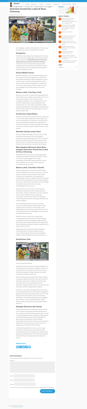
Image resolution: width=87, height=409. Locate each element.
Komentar (12, 360)
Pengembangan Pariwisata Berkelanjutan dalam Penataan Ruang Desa (69, 48)
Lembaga (48, 4)
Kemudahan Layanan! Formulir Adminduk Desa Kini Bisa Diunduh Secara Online (69, 37)
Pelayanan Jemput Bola (67, 31)
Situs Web (12, 384)
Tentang (41, 4)
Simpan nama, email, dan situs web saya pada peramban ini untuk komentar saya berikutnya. (32, 387)
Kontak (74, 4)
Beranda (27, 4)
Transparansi (56, 4)
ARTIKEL (20, 14)
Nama (11, 376)
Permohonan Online (66, 4)
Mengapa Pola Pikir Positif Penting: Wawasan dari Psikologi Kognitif (69, 42)
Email (11, 380)
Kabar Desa (33, 4)
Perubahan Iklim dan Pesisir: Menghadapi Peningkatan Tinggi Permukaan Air (69, 57)
